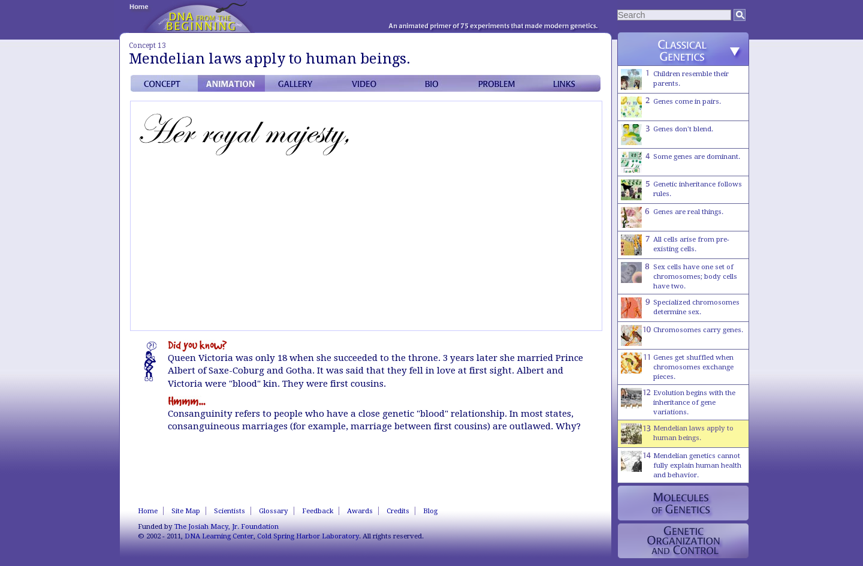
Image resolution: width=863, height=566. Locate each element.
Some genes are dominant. (680, 162)
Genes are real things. (672, 217)
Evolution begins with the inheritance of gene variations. (678, 402)
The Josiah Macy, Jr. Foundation (226, 526)
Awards (360, 511)
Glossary (273, 511)
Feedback (317, 511)
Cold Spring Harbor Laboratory (308, 536)
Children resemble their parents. (675, 79)
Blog (430, 511)
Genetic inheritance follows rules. (681, 189)
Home (148, 511)
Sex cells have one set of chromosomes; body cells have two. (679, 276)
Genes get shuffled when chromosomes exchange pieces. (677, 367)
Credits (398, 511)
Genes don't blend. (667, 134)
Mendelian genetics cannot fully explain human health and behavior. (681, 465)
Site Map (185, 511)
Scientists (229, 511)
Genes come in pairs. (671, 107)
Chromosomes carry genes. (682, 335)
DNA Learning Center (219, 536)
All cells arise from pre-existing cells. (675, 244)
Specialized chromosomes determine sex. (680, 307)
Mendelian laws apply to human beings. (677, 433)
